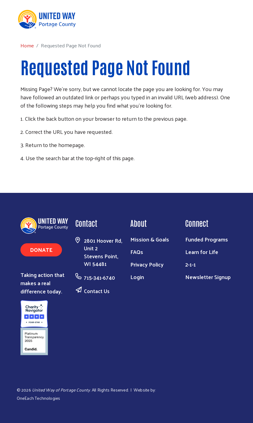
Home (35, 26)
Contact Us (97, 291)
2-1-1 (190, 264)
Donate (41, 250)
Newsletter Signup (208, 276)
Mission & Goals (149, 239)
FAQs (136, 251)
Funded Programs (206, 239)
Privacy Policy (147, 264)
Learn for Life (201, 251)
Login (137, 276)
